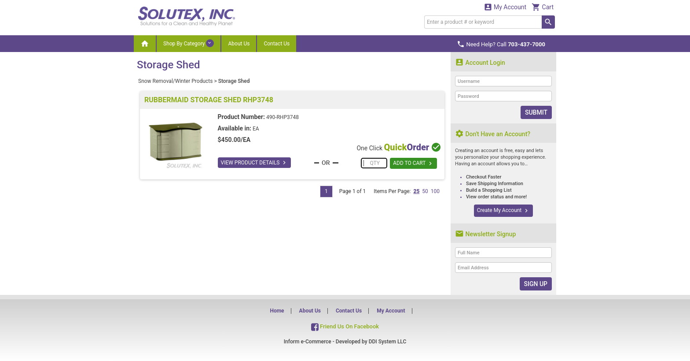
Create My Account (503, 210)
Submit (536, 112)
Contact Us (277, 44)
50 (425, 191)
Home (277, 311)
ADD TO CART (413, 163)
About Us (239, 44)
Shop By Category (188, 43)
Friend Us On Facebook (345, 326)
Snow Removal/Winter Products (175, 81)
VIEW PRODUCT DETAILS (254, 162)
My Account (505, 7)
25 (416, 191)
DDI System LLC (388, 342)
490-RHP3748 (282, 117)
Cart (543, 7)
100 (435, 191)
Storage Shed (234, 81)
